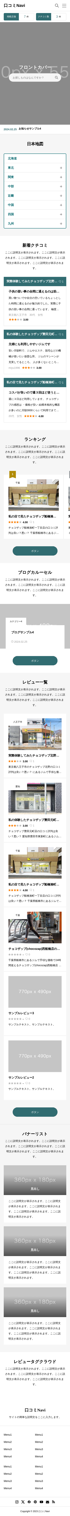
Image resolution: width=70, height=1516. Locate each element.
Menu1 (8, 1434)
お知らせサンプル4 (30, 128)
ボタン (35, 550)
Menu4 (8, 1456)
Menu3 (8, 1449)
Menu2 (8, 1441)
